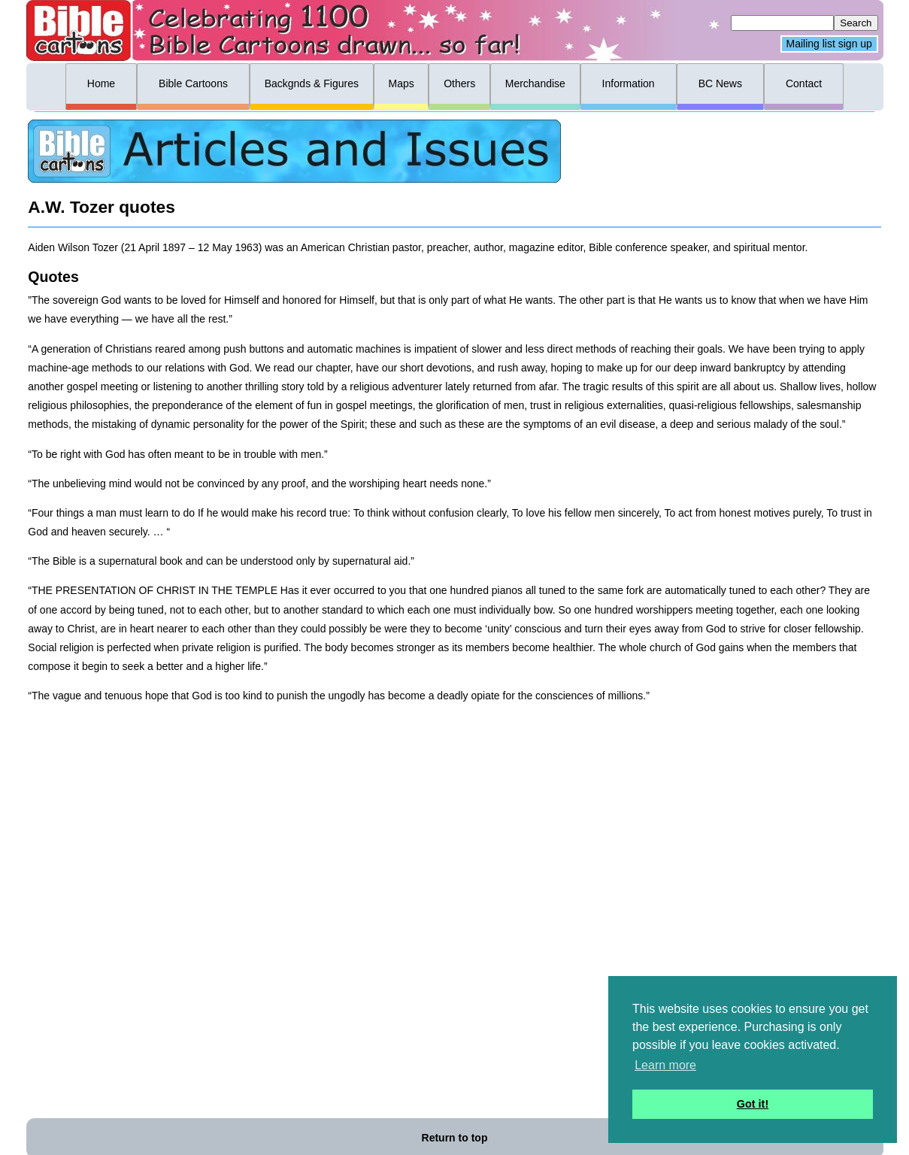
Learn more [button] (665, 1065)
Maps (401, 83)
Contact (804, 83)
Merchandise (535, 83)
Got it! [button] (752, 1104)
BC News (720, 83)
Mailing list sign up (829, 44)
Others (459, 83)
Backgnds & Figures (312, 83)
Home (101, 83)
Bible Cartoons (193, 83)
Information (628, 83)
